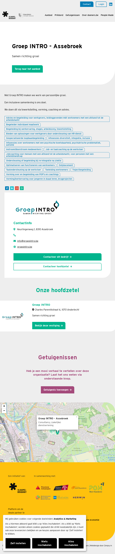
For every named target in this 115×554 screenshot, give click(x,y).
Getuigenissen (73, 15)
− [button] (4, 411)
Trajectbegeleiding (81, 169)
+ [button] (4, 406)
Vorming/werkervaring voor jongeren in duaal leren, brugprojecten (39, 178)
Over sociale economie (88, 520)
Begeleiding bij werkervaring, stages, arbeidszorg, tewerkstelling (38, 129)
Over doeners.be (90, 15)
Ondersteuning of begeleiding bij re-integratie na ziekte (33, 160)
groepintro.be (24, 246)
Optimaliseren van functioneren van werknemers (30, 165)
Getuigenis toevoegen (56, 389)
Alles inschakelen (71, 543)
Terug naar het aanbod (27, 68)
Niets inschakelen (44, 543)
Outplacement (66, 165)
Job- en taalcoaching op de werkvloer (64, 149)
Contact (87, 4)
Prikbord (59, 15)
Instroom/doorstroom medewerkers (23, 149)
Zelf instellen (18, 543)
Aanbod (48, 15)
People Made (107, 15)
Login (101, 4)
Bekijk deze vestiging (47, 325)
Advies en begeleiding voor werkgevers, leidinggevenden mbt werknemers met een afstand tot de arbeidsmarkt (54, 118)
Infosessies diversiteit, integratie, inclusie (69, 138)
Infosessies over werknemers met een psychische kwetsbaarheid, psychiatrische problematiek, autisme (53, 143)
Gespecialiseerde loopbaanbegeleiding (25, 138)
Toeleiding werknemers (56, 169)
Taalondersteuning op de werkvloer (23, 169)
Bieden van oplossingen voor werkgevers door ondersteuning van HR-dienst (43, 133)
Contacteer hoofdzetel (56, 266)
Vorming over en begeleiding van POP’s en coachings (32, 174)
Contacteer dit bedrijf (55, 256)
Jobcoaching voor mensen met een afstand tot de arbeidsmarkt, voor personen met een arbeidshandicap (50, 155)
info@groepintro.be (27, 241)
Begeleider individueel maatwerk (22, 124)
